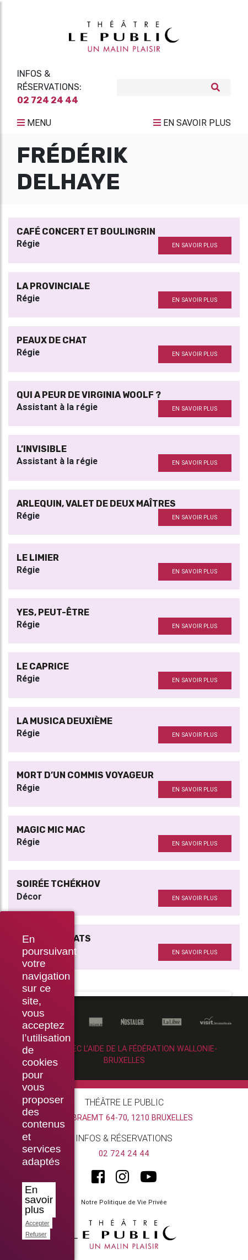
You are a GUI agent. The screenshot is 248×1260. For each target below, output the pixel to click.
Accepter (37, 1223)
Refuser (36, 1234)
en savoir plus (194, 245)
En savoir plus (39, 1199)
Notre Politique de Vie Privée (124, 1202)
